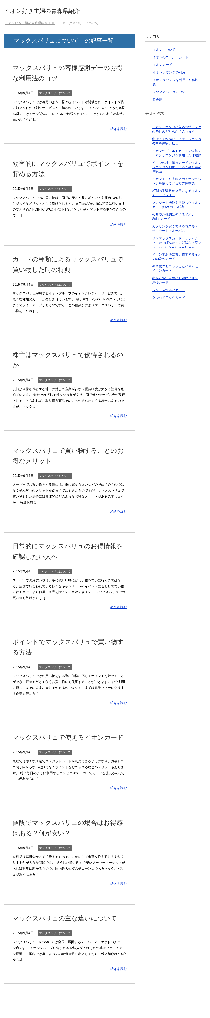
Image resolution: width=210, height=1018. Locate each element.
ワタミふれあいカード (168, 291)
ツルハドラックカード (168, 299)
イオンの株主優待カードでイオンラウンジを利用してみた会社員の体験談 (176, 168)
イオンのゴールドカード (171, 58)
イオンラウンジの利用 (169, 73)
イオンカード (162, 66)
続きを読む (118, 130)
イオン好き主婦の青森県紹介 (52, 11)
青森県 (157, 100)
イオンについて (164, 51)
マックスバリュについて (55, 94)
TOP (30, 24)
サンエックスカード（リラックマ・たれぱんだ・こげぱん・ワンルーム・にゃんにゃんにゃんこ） (176, 244)
